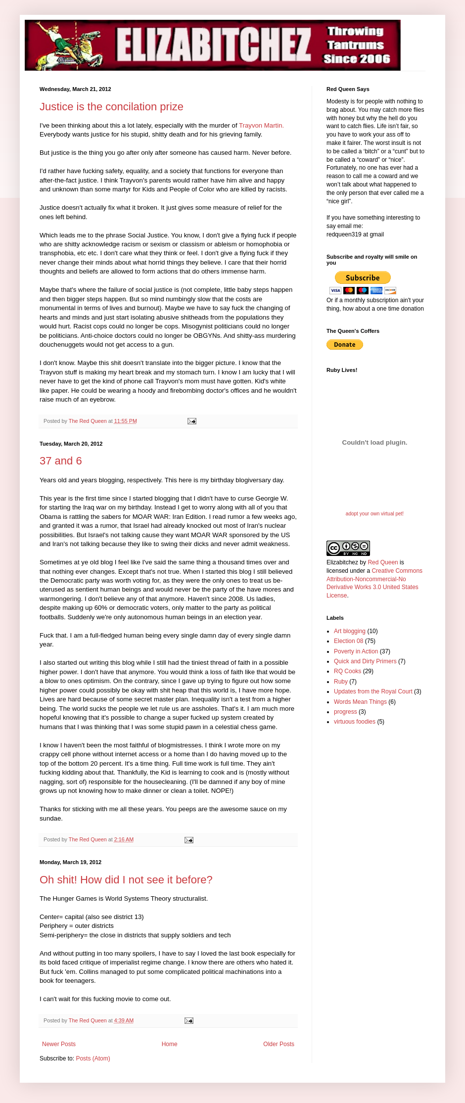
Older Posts (278, 1044)
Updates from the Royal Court (373, 691)
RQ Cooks (347, 671)
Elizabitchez (342, 562)
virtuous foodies (354, 721)
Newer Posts (59, 1044)
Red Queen (383, 562)
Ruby (341, 681)
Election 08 (348, 641)
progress (345, 711)
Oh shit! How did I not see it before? (126, 879)
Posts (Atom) (93, 1058)
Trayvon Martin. (261, 125)
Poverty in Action (356, 651)
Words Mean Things (360, 701)
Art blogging (350, 631)
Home (170, 1044)
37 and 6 (61, 461)
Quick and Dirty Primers (365, 661)
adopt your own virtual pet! (375, 513)
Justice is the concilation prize (112, 106)
